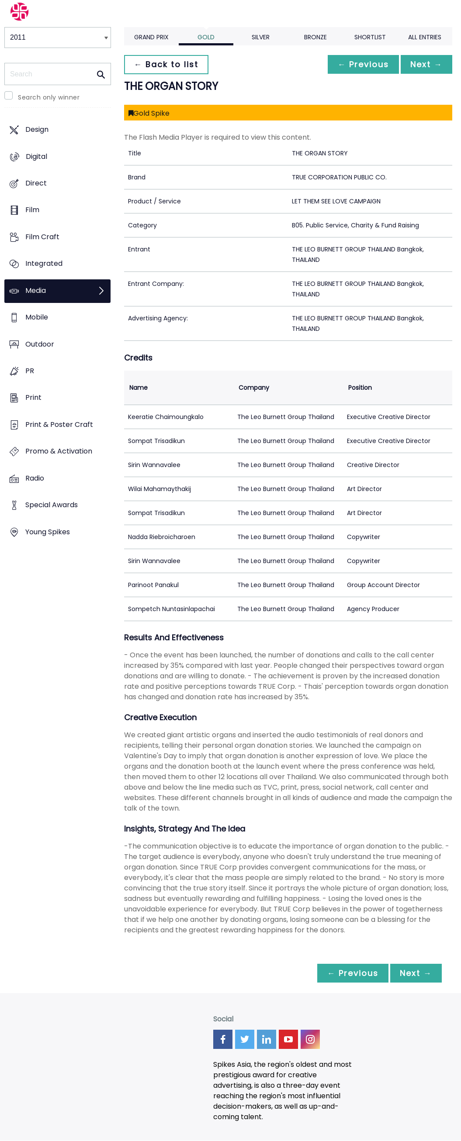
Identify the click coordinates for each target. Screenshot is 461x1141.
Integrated (43, 264)
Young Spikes (47, 532)
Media (35, 290)
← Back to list (167, 64)
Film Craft (42, 237)
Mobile (36, 318)
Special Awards (51, 505)
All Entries (424, 37)
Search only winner (49, 97)
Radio (34, 478)
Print (33, 398)
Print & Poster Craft (59, 424)
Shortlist (370, 37)
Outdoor (39, 344)
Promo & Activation (58, 452)
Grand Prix (151, 37)
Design (37, 130)
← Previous (361, 64)
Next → (425, 64)
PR (29, 371)
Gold (206, 37)
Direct (36, 183)
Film (32, 210)
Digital (36, 156)
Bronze (315, 37)
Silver (261, 37)
